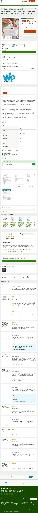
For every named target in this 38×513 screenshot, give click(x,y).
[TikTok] (9, 494)
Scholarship (23, 503)
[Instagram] (2, 494)
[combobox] (19, 4)
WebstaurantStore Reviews (15, 504)
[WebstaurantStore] (13, 488)
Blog (11, 498)
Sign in (34, 27)
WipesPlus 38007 (4, 211)
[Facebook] (7, 494)
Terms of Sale (3, 509)
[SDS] (7, 180)
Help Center (33, 499)
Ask (33, 164)
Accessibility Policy (19, 509)
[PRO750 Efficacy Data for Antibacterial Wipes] (31, 180)
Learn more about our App (29, 483)
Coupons (12, 502)
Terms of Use (23, 166)
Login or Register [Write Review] (19, 260)
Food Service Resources (14, 503)
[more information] (14, 57)
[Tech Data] (7, 195)
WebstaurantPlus (3, 498)
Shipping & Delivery (33, 504)
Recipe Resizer (3, 503)
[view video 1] (4, 270)
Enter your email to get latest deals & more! (10, 477)
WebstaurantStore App (4, 501)
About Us (22, 498)
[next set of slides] (36, 222)
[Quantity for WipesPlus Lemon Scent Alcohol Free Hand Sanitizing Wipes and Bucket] (2, 93)
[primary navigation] (3, 2)
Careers (22, 501)
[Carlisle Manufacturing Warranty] (19, 180)
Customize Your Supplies (5, 502)
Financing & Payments (24, 502)
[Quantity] (23, 31)
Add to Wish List (29, 35)
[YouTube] (4, 494)
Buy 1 (22, 19)
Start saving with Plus (11, 483)
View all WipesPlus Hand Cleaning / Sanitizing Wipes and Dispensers (24, 77)
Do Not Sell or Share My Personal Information (29, 509)
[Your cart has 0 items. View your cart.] (35, 2)
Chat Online (32, 502)
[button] (3, 37)
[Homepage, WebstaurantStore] (19, 1)
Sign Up (31, 477)
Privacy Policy (28, 166)
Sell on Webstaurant (24, 504)
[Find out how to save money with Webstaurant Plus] (2, 88)
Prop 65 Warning (15, 150)
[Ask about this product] (19, 164)
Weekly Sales (13, 501)
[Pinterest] (12, 494)
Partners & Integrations (4, 504)
